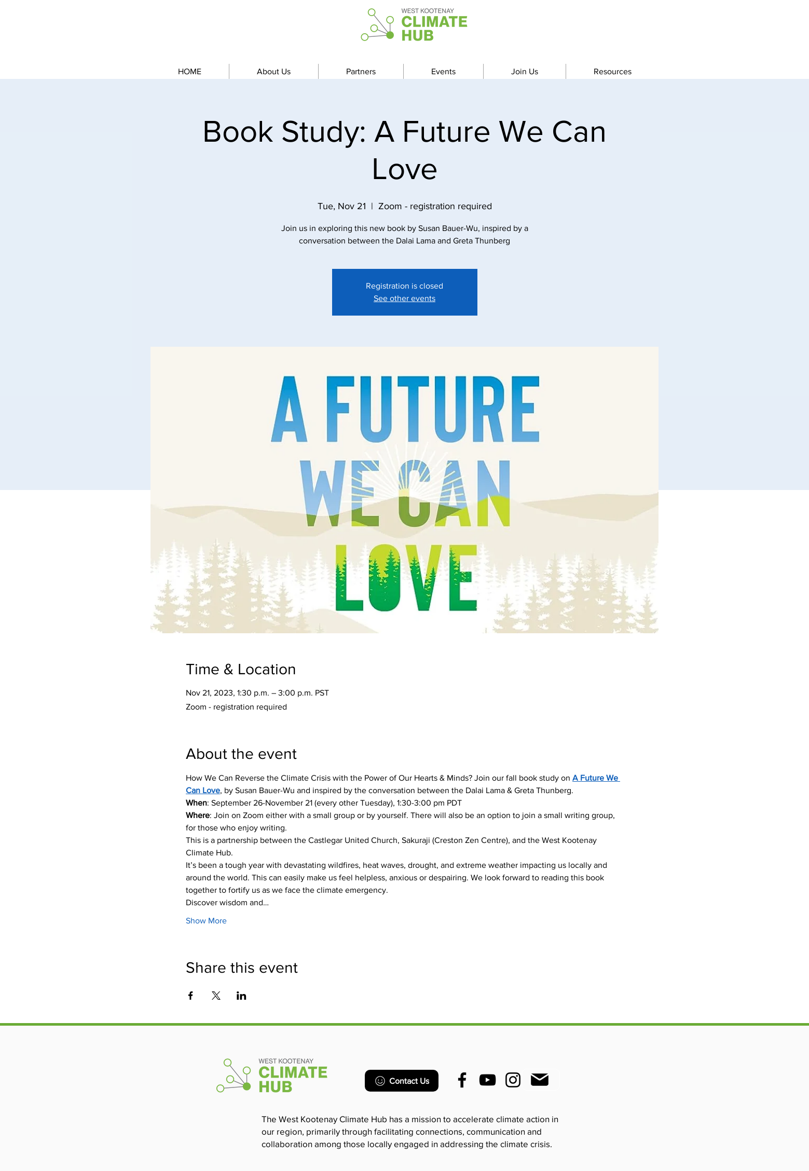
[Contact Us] (401, 1081)
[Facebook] (462, 1080)
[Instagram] (513, 1080)
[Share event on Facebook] (191, 995)
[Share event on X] (216, 995)
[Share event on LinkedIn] (241, 995)
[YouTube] (487, 1080)
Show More (206, 920)
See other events (404, 298)
